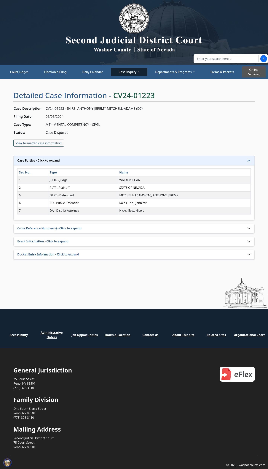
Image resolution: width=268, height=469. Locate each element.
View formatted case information (39, 143)
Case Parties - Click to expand (38, 160)
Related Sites (216, 335)
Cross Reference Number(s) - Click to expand (49, 228)
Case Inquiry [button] (128, 72)
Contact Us (150, 335)
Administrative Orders (52, 335)
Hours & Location (117, 335)
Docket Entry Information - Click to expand (48, 254)
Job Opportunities (84, 335)
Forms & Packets (222, 72)
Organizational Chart (249, 335)
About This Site (183, 335)
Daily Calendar (92, 72)
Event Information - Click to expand (42, 241)
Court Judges (19, 72)
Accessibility (18, 335)
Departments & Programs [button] (173, 72)
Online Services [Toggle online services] (253, 72)
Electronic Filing (55, 72)
